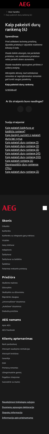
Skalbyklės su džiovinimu (13, 292)
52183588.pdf (11, 89)
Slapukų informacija (12, 412)
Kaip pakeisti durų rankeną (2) (22, 145)
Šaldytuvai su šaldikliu (12, 259)
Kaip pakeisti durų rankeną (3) (22, 171)
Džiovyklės (6, 287)
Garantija (6, 358)
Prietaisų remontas (10, 367)
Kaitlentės (6, 231)
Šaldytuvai (6, 254)
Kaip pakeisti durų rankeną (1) (22, 142)
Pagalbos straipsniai (11, 377)
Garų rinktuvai (8, 245)
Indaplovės (7, 249)
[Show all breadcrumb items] (4, 11)
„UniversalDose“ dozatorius (13, 301)
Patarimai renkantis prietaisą (14, 268)
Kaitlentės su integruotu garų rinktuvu (18, 235)
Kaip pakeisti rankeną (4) (19, 160)
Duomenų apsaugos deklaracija (18, 407)
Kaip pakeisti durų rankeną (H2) (23, 156)
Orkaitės (5, 226)
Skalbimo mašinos (10, 282)
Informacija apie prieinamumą (17, 417)
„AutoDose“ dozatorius (11, 306)
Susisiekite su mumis (11, 382)
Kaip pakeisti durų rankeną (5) (22, 149)
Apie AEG (6, 325)
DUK (4, 363)
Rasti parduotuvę (9, 344)
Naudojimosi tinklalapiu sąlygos (18, 402)
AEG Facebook (8, 330)
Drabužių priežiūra (10, 311)
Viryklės (5, 240)
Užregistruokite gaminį (11, 372)
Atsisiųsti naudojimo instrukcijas (16, 348)
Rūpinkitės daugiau (10, 297)
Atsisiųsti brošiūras (10, 353)
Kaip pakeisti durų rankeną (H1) (22, 153)
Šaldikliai (6, 264)
